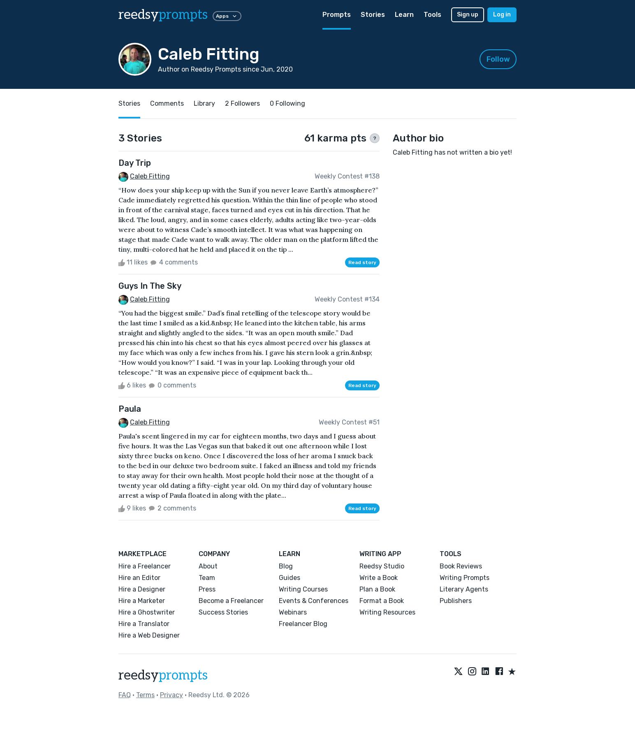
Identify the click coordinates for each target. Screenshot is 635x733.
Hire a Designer (141, 589)
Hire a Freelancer (144, 566)
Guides (289, 578)
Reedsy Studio (381, 566)
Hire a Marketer (141, 601)
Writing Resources (387, 612)
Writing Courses (303, 589)
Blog (286, 566)
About (208, 566)
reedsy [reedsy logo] (163, 15)
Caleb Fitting (150, 176)
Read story (362, 262)
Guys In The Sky (149, 286)
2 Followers (242, 103)
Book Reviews (461, 566)
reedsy (163, 675)
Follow (498, 59)
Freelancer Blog (303, 624)
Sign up (467, 14)
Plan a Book (377, 589)
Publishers (456, 601)
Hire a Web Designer (149, 635)
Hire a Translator (143, 624)
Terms (145, 695)
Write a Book (378, 578)
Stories (373, 15)
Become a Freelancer (231, 601)
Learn (404, 15)
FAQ (124, 695)
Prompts (336, 15)
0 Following (287, 103)
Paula (129, 409)
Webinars (293, 612)
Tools (432, 15)
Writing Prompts (464, 578)
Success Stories (223, 612)
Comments (167, 103)
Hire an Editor (139, 578)
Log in (502, 14)
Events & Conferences (313, 601)
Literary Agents (464, 589)
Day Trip (134, 163)
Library (204, 103)
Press (207, 589)
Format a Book (381, 601)
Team (207, 578)
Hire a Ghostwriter (146, 612)
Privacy (171, 695)
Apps (227, 16)
